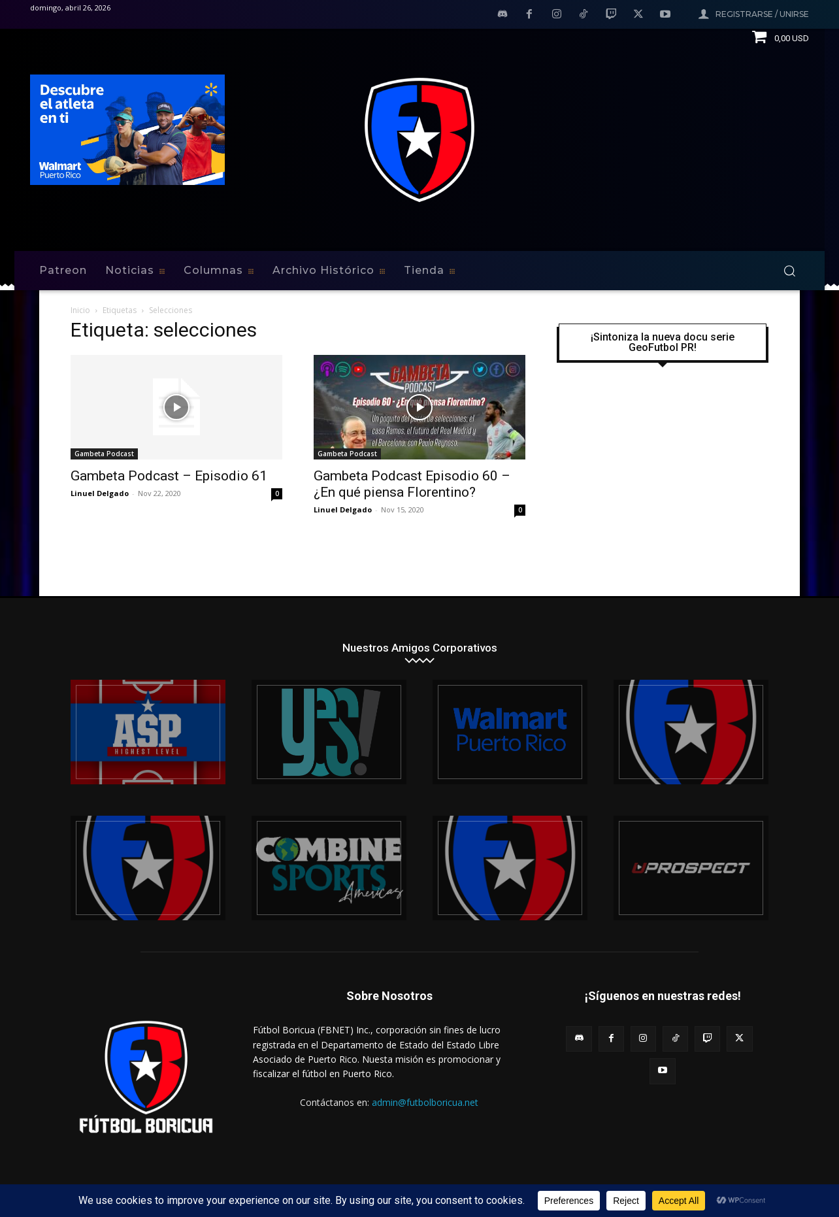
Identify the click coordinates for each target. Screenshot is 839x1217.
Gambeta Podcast (104, 453)
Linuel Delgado (100, 493)
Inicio (80, 310)
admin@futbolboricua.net (425, 1102)
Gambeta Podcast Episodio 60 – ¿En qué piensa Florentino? (412, 484)
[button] (789, 270)
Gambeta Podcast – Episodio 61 (169, 476)
